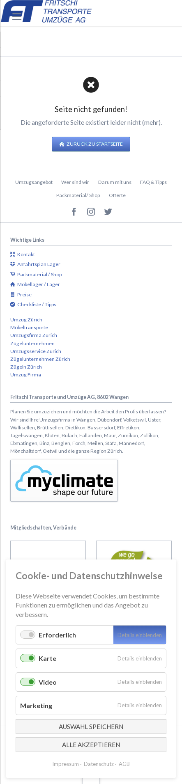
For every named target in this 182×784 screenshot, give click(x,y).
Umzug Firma (25, 374)
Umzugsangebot (34, 182)
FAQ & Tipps (153, 182)
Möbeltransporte (29, 327)
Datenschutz (99, 764)
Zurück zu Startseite (94, 144)
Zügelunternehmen (32, 343)
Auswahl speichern (91, 726)
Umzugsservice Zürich (35, 351)
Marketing (36, 705)
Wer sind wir (75, 182)
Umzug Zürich (26, 319)
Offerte (117, 195)
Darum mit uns (114, 182)
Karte (47, 658)
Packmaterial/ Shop (78, 195)
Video (48, 682)
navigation (17, 17)
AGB (124, 764)
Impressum (65, 764)
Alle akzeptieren (91, 744)
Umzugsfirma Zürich (33, 335)
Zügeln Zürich (26, 367)
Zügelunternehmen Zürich (40, 359)
